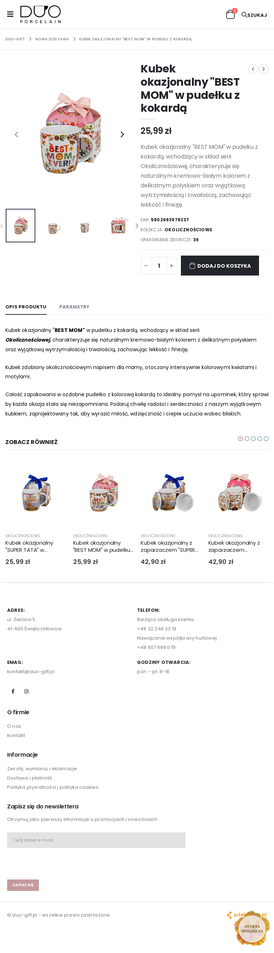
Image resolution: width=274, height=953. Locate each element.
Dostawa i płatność (30, 787)
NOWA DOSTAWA (52, 39)
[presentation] (16, 134)
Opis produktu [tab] (26, 306)
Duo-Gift (15, 39)
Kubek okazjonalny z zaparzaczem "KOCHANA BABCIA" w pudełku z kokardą (235, 556)
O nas (14, 735)
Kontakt (16, 745)
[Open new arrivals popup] (252, 928)
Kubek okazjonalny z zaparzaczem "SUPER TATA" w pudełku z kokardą (168, 556)
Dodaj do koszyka (220, 265)
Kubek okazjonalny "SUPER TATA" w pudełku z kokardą (29, 556)
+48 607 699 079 (156, 656)
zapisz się (23, 894)
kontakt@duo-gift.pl (31, 680)
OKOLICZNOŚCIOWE (188, 230)
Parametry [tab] (74, 306)
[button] (230, 13)
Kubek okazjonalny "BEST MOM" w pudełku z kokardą (135, 39)
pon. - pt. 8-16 (153, 680)
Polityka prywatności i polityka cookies (52, 796)
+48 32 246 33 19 (156, 638)
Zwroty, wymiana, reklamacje (42, 778)
